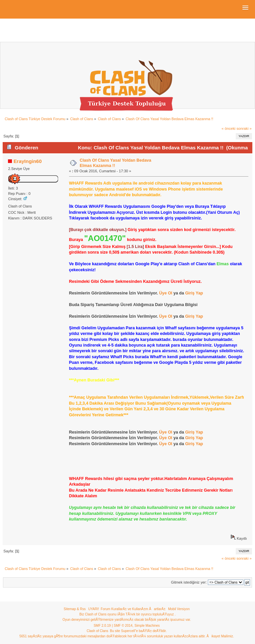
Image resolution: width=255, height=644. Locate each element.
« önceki (228, 128)
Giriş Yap (194, 293)
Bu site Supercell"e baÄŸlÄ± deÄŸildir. (138, 631)
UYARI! (93, 609)
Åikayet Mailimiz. (220, 636)
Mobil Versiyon (179, 609)
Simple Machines (147, 625)
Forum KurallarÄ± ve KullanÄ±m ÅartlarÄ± (133, 609)
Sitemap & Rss (75, 609)
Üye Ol (165, 293)
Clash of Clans (97, 631)
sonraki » (244, 128)
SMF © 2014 (123, 625)
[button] (245, 8)
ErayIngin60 (28, 161)
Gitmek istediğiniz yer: (189, 582)
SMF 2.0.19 (102, 625)
